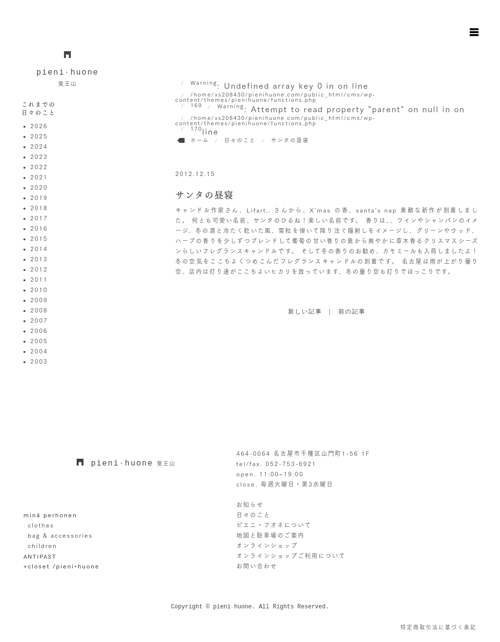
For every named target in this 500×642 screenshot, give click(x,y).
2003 (39, 361)
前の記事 (352, 312)
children (42, 545)
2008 (39, 310)
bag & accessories (60, 535)
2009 (39, 300)
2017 (39, 218)
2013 (39, 259)
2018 (39, 208)
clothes (41, 525)
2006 (39, 330)
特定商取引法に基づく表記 (438, 627)
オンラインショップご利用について (291, 556)
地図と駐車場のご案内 (270, 535)
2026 (39, 126)
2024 (39, 146)
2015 (39, 238)
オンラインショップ (267, 545)
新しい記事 (305, 312)
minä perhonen (50, 515)
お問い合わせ (256, 566)
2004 (39, 351)
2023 (39, 156)
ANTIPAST (40, 556)
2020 (39, 187)
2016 (39, 228)
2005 (39, 341)
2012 (39, 269)
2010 (39, 289)
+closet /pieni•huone (61, 566)
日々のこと (253, 515)
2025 (39, 136)
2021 (39, 177)
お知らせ (250, 504)
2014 (39, 249)
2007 (39, 320)
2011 (39, 279)
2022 (39, 167)
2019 (39, 197)
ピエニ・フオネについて (274, 525)
